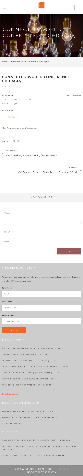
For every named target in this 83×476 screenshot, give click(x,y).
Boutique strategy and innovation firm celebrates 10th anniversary (36, 440)
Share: (5, 141)
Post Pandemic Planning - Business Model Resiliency (27, 411)
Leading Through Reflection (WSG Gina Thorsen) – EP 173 (29, 379)
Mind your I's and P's (12, 423)
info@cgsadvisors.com (41, 472)
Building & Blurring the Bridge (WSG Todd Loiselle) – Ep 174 (30, 373)
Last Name (7, 302)
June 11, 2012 (7, 86)
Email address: (9, 315)
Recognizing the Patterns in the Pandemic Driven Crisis (29, 417)
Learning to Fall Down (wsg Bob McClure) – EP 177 (26, 355)
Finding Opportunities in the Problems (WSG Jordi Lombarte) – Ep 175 (35, 367)
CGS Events (12, 117)
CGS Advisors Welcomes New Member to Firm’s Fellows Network (33, 455)
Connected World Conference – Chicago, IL (37, 79)
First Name (7, 288)
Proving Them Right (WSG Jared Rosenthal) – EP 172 (26, 385)
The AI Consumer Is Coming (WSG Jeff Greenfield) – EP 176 (29, 361)
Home (4, 61)
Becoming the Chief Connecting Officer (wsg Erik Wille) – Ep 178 (33, 349)
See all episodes (10, 394)
